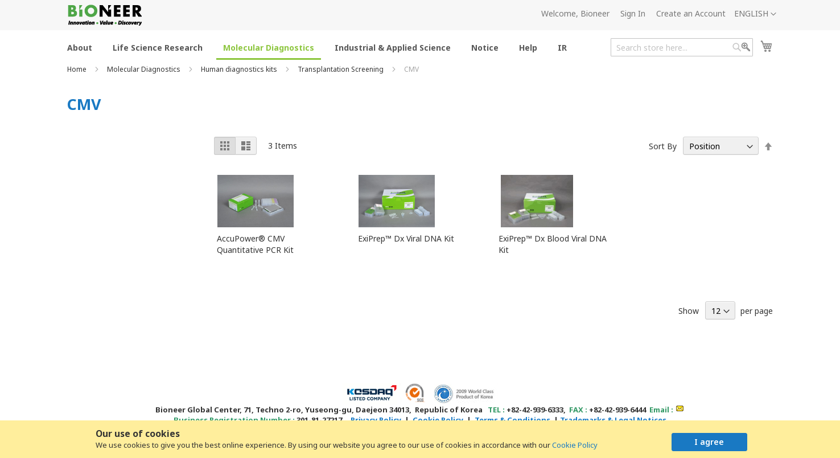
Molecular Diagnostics (144, 69)
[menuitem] (79, 47)
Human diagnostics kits (240, 69)
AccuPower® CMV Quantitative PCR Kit (255, 244)
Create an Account (691, 13)
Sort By (663, 146)
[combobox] (682, 47)
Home (77, 69)
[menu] (320, 47)
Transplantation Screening (341, 69)
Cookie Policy (575, 445)
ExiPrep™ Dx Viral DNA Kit (406, 238)
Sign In (632, 13)
